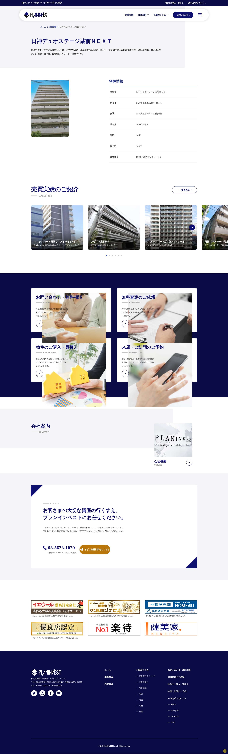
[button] (106, 255)
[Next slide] (197, 227)
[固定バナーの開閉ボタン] (225, 751)
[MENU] (200, 15)
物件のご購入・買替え (174, 3)
